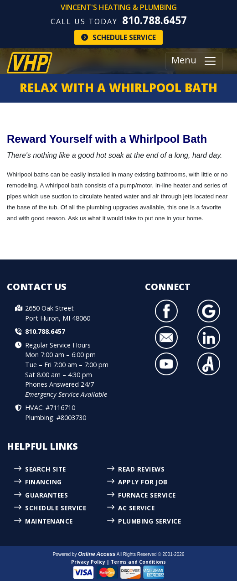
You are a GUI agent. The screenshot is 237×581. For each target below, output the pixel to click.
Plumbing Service (149, 521)
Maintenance (49, 521)
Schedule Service (118, 37)
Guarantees (46, 495)
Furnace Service (147, 495)
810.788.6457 (154, 20)
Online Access (96, 554)
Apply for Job (143, 481)
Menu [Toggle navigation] (194, 61)
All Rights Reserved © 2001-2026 (151, 554)
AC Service (136, 507)
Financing (43, 481)
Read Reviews (141, 469)
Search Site (45, 469)
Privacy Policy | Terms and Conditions (118, 562)
